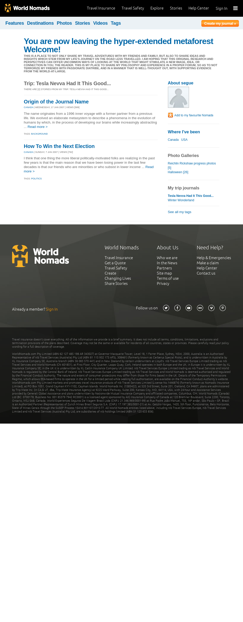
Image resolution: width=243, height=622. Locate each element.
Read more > (38, 127)
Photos (64, 23)
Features (14, 23)
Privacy (163, 283)
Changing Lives (118, 278)
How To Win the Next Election (59, 146)
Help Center (198, 8)
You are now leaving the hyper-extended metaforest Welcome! (118, 45)
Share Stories (116, 283)
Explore (157, 8)
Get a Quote (115, 263)
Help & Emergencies (214, 258)
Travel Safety (133, 8)
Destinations (40, 23)
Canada (173, 140)
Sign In (222, 8)
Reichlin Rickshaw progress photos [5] (192, 166)
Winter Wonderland (181, 200)
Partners (164, 268)
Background (39, 134)
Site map (164, 273)
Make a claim (208, 263)
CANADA (28, 107)
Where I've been (184, 131)
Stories (176, 8)
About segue (180, 83)
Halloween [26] (178, 172)
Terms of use (168, 278)
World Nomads (27, 8)
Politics (36, 178)
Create (110, 273)
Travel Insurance (101, 8)
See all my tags (179, 212)
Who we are (167, 258)
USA (184, 140)
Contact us (206, 273)
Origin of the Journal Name (56, 101)
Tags (116, 23)
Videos (100, 23)
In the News (167, 263)
